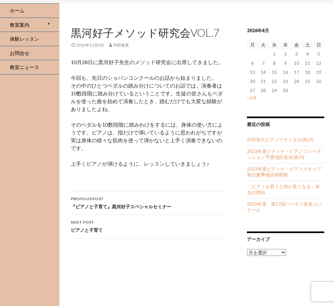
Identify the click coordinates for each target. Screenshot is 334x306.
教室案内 (19, 25)
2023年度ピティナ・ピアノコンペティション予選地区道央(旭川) (284, 154)
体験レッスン (24, 39)
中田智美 (121, 45)
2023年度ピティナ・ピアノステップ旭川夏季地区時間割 (284, 171)
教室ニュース (24, 67)
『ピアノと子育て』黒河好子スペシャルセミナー (148, 202)
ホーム (17, 10)
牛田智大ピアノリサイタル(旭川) (280, 139)
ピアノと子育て (148, 225)
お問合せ (19, 53)
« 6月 (252, 98)
